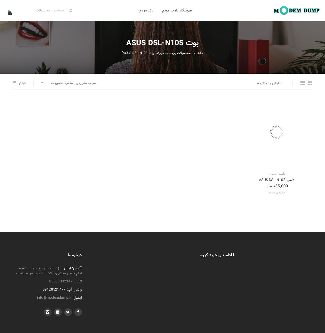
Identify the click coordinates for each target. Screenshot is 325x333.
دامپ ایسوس (277, 174)
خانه (200, 53)
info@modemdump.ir (54, 298)
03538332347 (60, 281)
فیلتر (22, 83)
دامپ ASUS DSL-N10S (277, 180)
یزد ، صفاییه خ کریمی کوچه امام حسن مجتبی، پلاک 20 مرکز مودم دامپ (49, 270)
